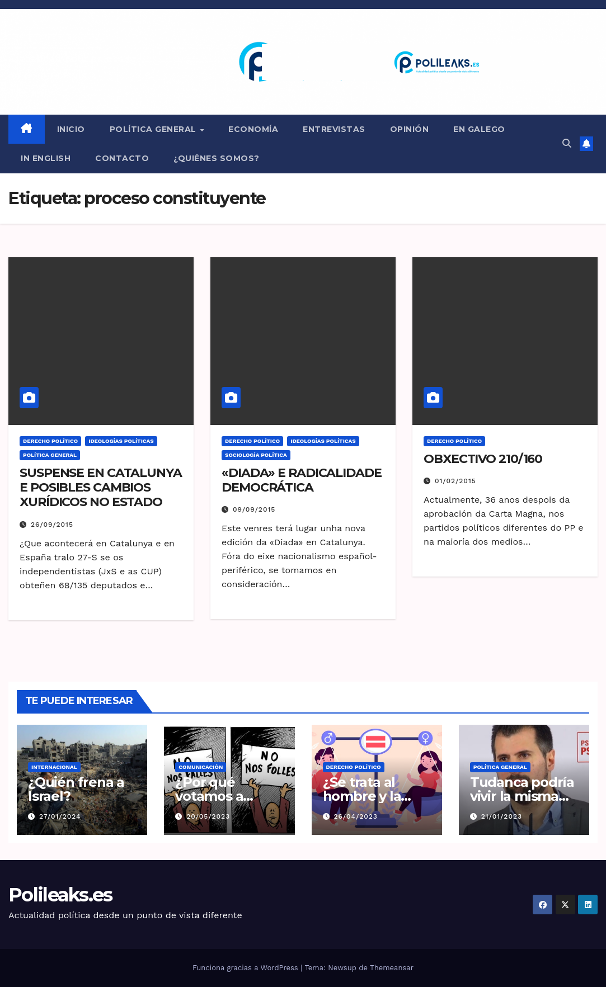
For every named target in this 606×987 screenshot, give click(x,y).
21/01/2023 (501, 816)
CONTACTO (122, 158)
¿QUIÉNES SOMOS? (216, 158)
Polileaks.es (60, 894)
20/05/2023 (208, 816)
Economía (253, 129)
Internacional (54, 767)
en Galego (479, 129)
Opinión (409, 129)
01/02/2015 (455, 481)
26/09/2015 (52, 524)
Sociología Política (256, 455)
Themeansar (392, 968)
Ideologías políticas (121, 441)
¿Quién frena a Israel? (76, 789)
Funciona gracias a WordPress (246, 968)
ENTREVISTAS (334, 129)
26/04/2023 (355, 816)
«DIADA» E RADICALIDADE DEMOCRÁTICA (302, 480)
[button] (566, 143)
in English (46, 158)
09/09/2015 (254, 509)
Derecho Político (50, 441)
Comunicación (200, 767)
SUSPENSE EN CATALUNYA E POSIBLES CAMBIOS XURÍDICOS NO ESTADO (101, 487)
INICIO (71, 129)
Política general (154, 129)
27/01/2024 (60, 816)
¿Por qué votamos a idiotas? (209, 796)
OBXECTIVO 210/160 (483, 458)
